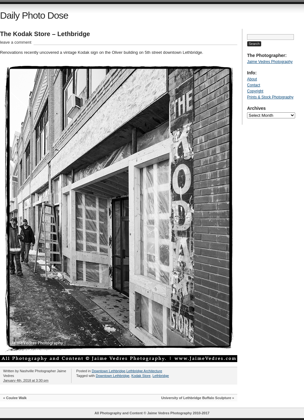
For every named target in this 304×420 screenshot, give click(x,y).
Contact (253, 85)
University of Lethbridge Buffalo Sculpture (196, 398)
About (252, 79)
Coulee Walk (16, 398)
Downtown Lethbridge (108, 371)
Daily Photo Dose (34, 15)
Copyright (255, 91)
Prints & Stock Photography (270, 97)
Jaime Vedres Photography (270, 62)
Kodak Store (141, 376)
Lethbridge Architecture (144, 371)
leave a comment (15, 42)
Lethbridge (160, 376)
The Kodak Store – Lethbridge (45, 33)
